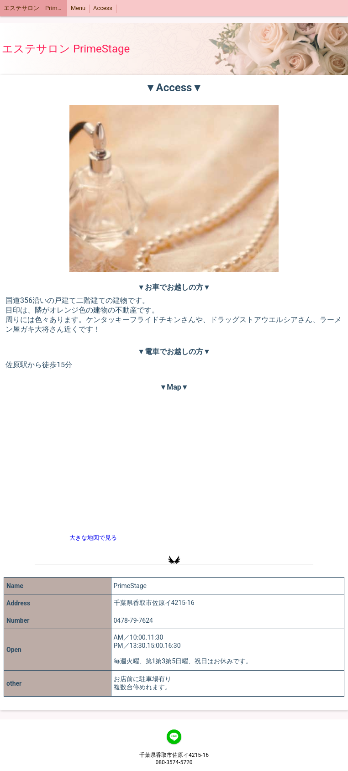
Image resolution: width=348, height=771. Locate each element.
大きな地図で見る (93, 537)
